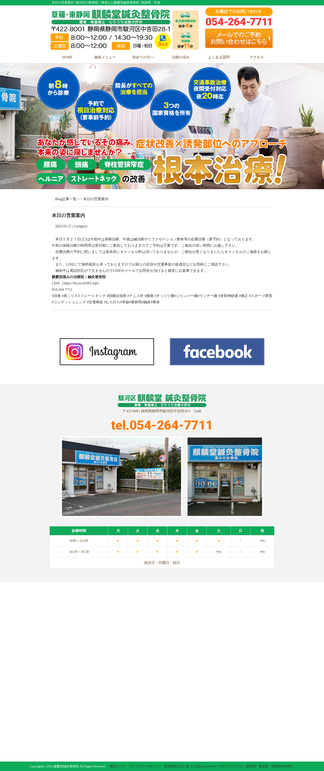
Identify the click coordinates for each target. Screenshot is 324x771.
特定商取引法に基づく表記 (183, 766)
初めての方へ (143, 57)
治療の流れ (181, 57)
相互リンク (117, 766)
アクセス (257, 57)
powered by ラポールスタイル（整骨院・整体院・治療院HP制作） (248, 766)
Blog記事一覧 (65, 199)
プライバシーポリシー (144, 766)
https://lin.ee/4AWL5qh (80, 283)
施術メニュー (105, 57)
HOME (67, 57)
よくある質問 (219, 57)
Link (197, 411)
